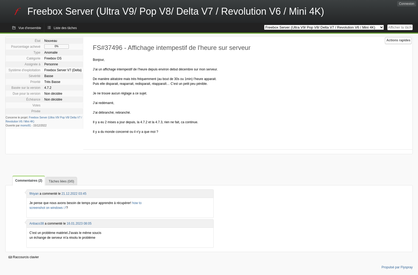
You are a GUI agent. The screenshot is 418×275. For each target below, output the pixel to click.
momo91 (26, 125)
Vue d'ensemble (29, 28)
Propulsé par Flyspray (397, 267)
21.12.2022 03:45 (73, 194)
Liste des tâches (65, 28)
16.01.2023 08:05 (79, 223)
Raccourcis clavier (24, 257)
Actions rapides (398, 40)
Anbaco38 (36, 223)
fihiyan (34, 194)
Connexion (406, 4)
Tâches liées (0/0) (61, 181)
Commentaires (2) (28, 180)
